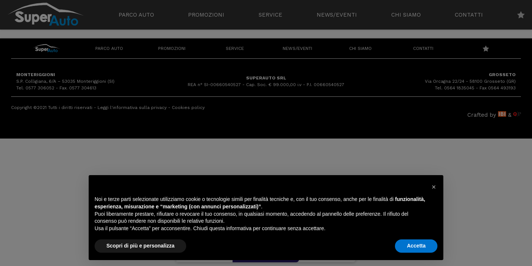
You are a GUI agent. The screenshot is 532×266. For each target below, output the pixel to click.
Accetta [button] (416, 246)
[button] (434, 187)
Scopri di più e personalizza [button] (140, 246)
